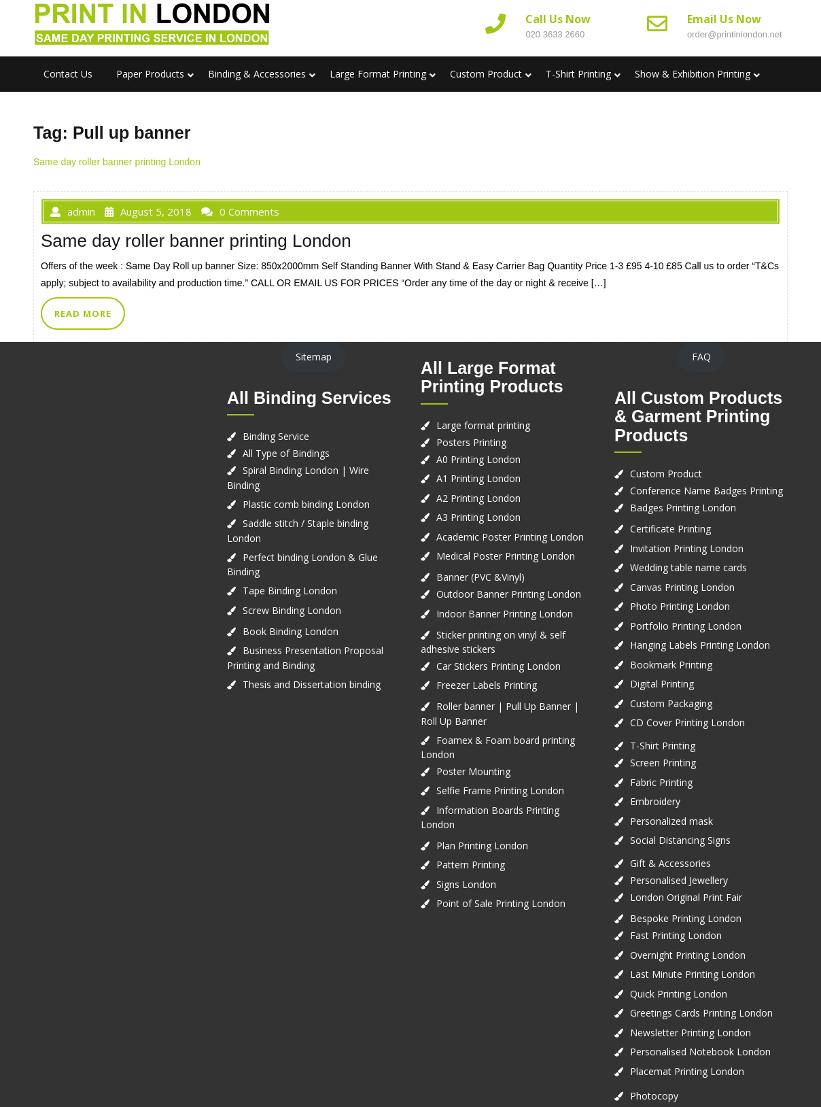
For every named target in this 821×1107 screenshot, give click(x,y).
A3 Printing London (478, 517)
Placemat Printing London (687, 1071)
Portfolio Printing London (685, 625)
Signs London (466, 884)
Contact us (67, 73)
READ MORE (82, 313)
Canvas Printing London (682, 587)
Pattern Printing (470, 864)
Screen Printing (663, 762)
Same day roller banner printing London (116, 161)
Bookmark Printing (671, 664)
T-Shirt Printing (578, 73)
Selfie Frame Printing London (500, 790)
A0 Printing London (478, 459)
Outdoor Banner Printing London (508, 593)
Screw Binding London (292, 610)
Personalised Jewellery (679, 880)
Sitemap (314, 356)
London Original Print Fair (686, 897)
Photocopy (654, 1095)
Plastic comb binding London (306, 504)
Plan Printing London (482, 845)
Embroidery (655, 801)
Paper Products (150, 73)
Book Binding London (290, 631)
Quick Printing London (678, 993)
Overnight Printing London (688, 955)
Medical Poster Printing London (505, 555)
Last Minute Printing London (692, 974)
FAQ (701, 356)
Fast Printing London (676, 935)
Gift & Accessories (670, 863)
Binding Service (276, 436)
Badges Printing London (683, 507)
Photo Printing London (680, 606)
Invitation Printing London (687, 548)
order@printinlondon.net (734, 34)
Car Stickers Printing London (498, 666)
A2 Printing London (478, 498)
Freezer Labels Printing (486, 685)
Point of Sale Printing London (500, 903)
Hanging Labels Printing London (700, 644)
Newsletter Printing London (690, 1032)
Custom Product (486, 73)
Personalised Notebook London (700, 1051)
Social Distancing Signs (680, 840)
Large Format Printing (378, 73)
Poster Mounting (473, 771)
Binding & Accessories (257, 73)
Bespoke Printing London (685, 918)
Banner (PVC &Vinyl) (480, 576)
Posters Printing (471, 442)
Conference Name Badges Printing (706, 490)
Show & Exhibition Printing (692, 73)
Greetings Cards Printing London (701, 1012)
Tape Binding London (290, 590)
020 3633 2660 (554, 34)
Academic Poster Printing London (510, 536)
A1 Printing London (478, 478)
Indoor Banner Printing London (504, 613)
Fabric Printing (661, 782)
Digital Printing (662, 683)
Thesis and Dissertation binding (312, 684)
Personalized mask (671, 821)
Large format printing (483, 425)
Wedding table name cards (688, 567)
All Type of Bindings (286, 453)
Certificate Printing (670, 528)
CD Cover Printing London (687, 722)
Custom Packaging (671, 703)
